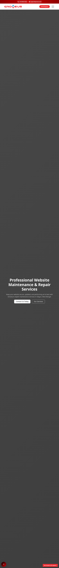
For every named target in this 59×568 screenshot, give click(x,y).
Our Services (38, 301)
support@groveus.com (35, 1)
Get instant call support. (50, 565)
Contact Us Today (22, 301)
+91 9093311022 (22, 1)
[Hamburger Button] (52, 6)
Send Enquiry (44, 6)
